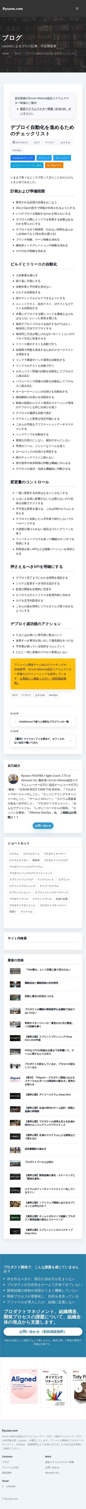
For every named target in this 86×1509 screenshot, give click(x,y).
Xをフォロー (62, 157)
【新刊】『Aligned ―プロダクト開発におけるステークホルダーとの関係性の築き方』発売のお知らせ (50, 1081)
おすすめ (65, 142)
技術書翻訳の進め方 (35, 1148)
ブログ (17, 53)
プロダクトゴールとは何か (39, 1161)
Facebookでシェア (23, 157)
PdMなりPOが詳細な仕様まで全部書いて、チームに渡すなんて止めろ (49, 1052)
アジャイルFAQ (10, 1467)
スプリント (64, 879)
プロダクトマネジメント (22, 905)
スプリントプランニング (22, 885)
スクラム (14, 853)
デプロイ (50, 142)
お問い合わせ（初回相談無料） (43, 1331)
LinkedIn (11, 1486)
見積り (12, 911)
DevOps (17, 150)
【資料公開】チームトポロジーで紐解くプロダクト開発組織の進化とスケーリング (50, 1218)
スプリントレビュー (20, 892)
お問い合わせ (43, 826)
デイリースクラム (49, 885)
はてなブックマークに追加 (27, 165)
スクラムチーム (31, 853)
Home (5, 53)
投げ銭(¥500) (54, 165)
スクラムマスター (18, 860)
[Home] (13, 8)
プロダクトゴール (18, 898)
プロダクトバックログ (56, 860)
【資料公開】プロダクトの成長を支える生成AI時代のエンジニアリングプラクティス (50, 1123)
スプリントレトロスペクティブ (51, 892)
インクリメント (45, 879)
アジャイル (26, 911)
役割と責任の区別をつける (39, 996)
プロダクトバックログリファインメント (30, 873)
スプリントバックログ (21, 879)
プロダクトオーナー (54, 853)
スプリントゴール (42, 898)
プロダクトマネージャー (53, 905)
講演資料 (7, 1472)
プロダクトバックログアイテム (26, 866)
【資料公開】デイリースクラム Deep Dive (48, 1094)
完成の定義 (62, 898)
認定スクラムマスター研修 (59, 1462)
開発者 (36, 860)
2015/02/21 (20, 142)
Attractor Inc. (52, 1472)
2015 (36, 142)
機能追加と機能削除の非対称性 (41, 982)
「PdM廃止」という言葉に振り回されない (48, 969)
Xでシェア (44, 157)
